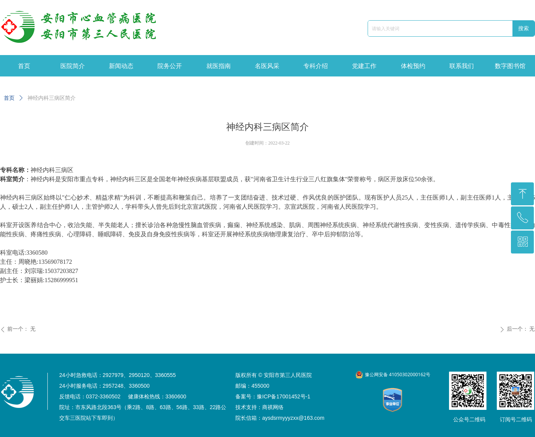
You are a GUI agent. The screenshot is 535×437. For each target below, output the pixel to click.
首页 (9, 98)
